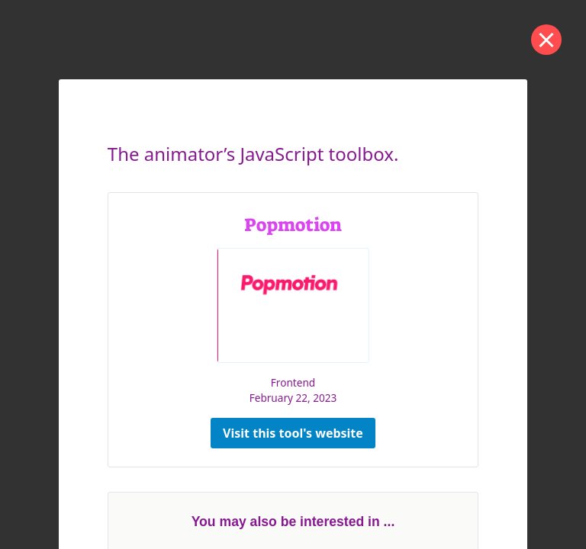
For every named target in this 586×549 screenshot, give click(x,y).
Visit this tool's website (293, 433)
